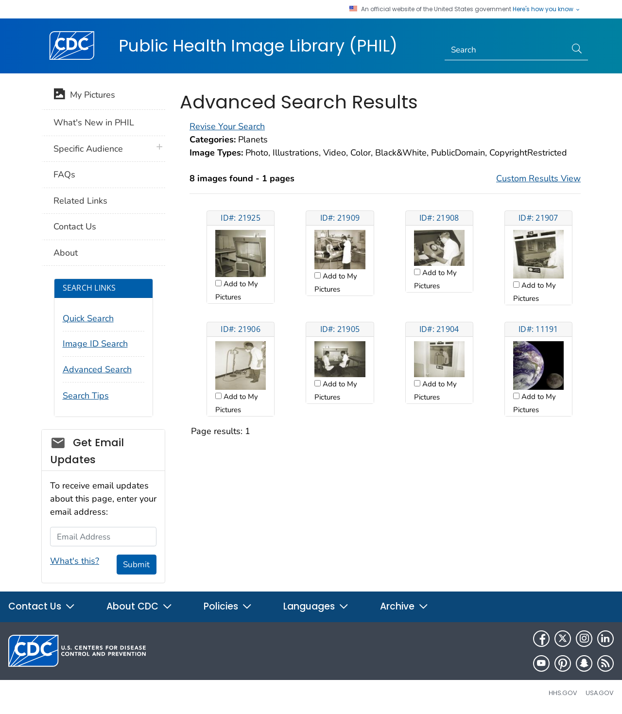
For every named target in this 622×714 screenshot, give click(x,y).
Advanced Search (97, 369)
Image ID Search (95, 343)
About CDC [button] (139, 606)
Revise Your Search (227, 126)
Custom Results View (538, 178)
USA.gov (600, 692)
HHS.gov (563, 692)
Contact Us (74, 226)
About (65, 253)
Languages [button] (316, 606)
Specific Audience (88, 149)
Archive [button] (404, 606)
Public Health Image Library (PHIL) (258, 45)
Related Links (80, 201)
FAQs (64, 174)
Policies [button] (228, 606)
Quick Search (88, 318)
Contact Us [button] (41, 606)
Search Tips (86, 395)
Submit (136, 564)
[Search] (506, 50)
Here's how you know (547, 9)
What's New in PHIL (93, 122)
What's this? (74, 561)
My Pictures (84, 96)
